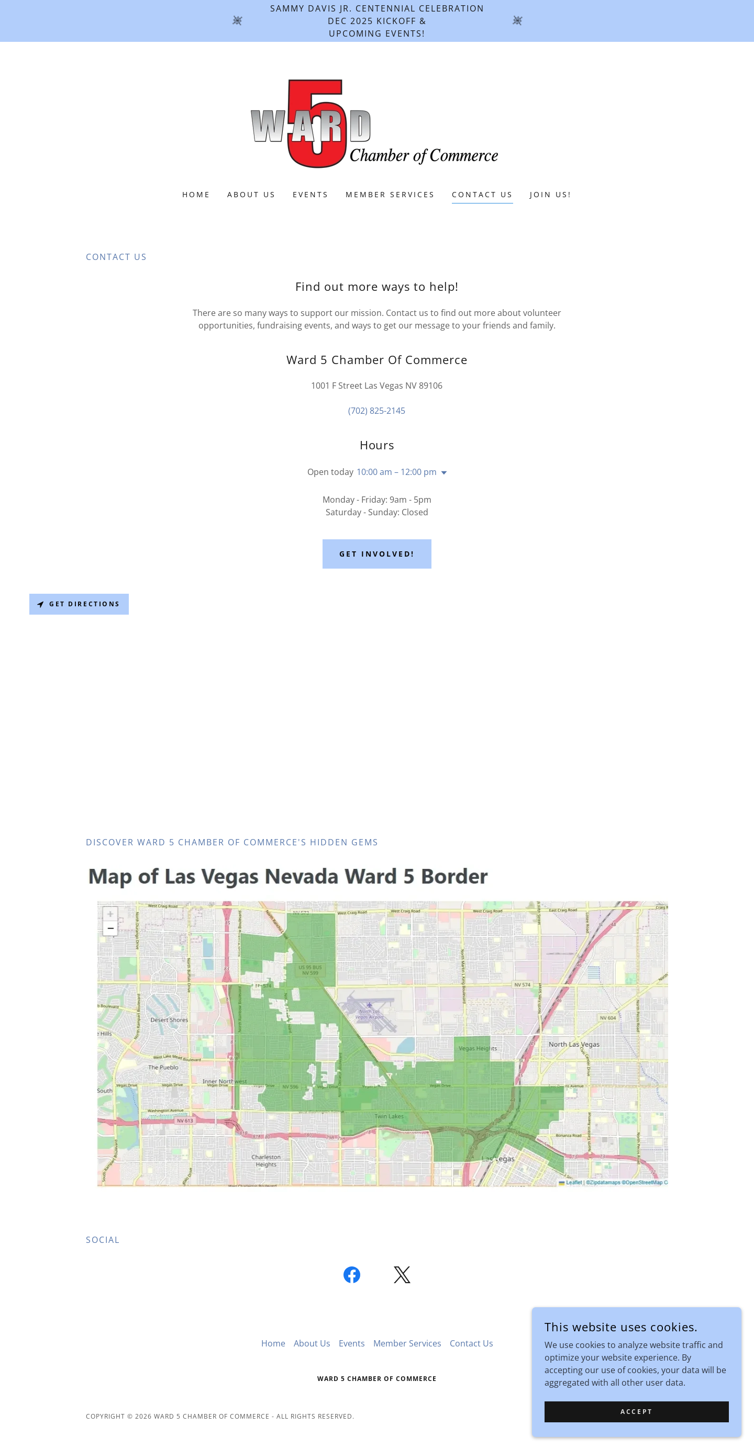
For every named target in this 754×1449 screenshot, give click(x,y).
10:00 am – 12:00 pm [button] (397, 472)
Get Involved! (377, 554)
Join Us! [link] (551, 194)
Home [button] (273, 1343)
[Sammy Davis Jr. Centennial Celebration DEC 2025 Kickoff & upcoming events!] (377, 21)
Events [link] (311, 194)
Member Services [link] (390, 194)
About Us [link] (251, 194)
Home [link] (196, 194)
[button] (442, 473)
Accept (636, 1411)
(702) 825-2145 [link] (376, 410)
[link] (377, 122)
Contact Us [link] (482, 194)
